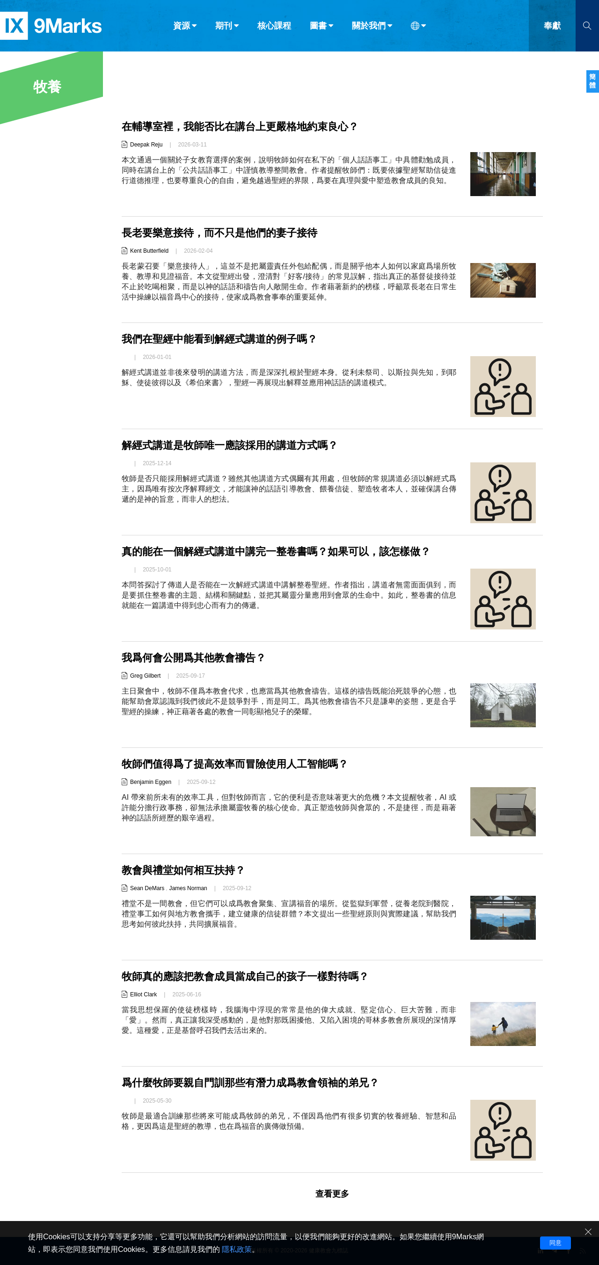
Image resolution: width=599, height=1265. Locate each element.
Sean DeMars (147, 888)
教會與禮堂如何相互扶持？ (183, 870)
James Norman (188, 888)
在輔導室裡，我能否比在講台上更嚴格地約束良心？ (240, 126)
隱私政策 (237, 1249)
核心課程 (274, 27)
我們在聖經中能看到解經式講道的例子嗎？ (219, 339)
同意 (555, 1242)
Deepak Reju (146, 144)
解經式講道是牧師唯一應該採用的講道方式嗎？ (230, 445)
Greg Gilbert (145, 676)
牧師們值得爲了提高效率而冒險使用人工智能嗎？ (235, 764)
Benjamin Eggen (150, 782)
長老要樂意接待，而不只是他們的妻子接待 (219, 233)
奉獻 (552, 27)
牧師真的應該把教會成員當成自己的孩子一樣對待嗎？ (245, 976)
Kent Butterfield (149, 251)
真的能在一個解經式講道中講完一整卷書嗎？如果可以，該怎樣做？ (276, 551)
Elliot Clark (143, 994)
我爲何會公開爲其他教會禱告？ (194, 658)
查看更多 (332, 1194)
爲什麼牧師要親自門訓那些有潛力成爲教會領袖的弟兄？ (250, 1083)
